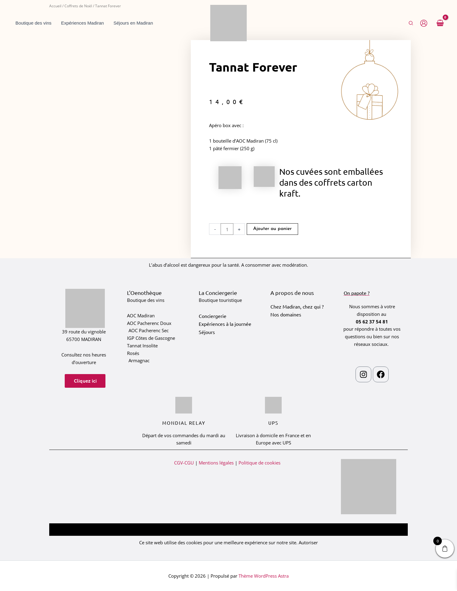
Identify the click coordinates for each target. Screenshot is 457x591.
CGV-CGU (184, 463)
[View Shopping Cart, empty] (440, 23)
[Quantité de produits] (227, 229)
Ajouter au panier (272, 229)
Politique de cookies (259, 463)
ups (273, 423)
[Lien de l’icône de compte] (424, 23)
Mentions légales (216, 463)
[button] (411, 23)
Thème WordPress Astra (264, 576)
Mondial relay (183, 423)
